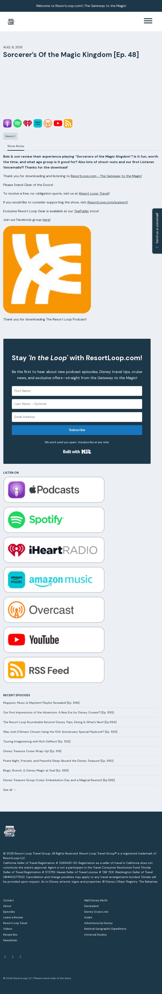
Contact (8, 900)
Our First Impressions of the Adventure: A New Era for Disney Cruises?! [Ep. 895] (58, 712)
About (7, 906)
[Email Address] (77, 417)
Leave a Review (13, 917)
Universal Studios (95, 934)
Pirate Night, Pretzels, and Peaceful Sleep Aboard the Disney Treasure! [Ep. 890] (58, 761)
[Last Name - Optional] (77, 404)
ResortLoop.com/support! (107, 202)
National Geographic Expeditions (105, 929)
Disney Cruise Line (96, 912)
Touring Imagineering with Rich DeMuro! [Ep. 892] (36, 741)
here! (46, 220)
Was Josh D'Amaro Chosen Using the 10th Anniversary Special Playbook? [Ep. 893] (60, 732)
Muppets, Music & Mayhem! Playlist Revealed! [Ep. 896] (41, 703)
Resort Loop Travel (94, 193)
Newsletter (10, 940)
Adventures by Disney (98, 923)
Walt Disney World (95, 900)
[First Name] (77, 391)
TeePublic (81, 211)
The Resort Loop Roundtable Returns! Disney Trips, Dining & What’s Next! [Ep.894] (59, 722)
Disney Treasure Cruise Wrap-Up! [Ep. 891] (32, 751)
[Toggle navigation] (148, 21)
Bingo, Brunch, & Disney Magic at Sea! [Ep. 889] (36, 770)
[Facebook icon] (5, 956)
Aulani (88, 917)
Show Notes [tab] (15, 146)
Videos (7, 929)
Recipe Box (10, 934)
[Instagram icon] (20, 956)
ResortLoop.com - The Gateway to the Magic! (106, 176)
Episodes (9, 912)
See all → (9, 790)
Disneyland (91, 906)
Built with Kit (77, 451)
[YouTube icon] (13, 956)
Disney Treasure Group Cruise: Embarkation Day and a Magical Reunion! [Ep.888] (59, 780)
